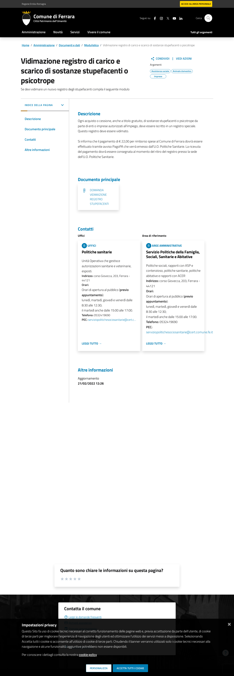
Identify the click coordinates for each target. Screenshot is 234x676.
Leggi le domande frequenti (83, 617)
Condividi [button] (160, 58)
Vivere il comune (98, 32)
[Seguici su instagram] (160, 18)
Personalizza (99, 668)
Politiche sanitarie (97, 252)
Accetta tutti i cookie (130, 668)
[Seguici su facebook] (153, 18)
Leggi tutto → (92, 343)
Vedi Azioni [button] (181, 58)
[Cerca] (208, 18)
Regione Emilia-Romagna (34, 4)
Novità (58, 32)
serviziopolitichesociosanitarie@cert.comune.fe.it (112, 319)
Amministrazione (34, 32)
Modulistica (91, 45)
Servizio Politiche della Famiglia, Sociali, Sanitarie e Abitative (173, 254)
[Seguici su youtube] (173, 18)
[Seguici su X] (166, 18)
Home (25, 45)
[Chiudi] (229, 624)
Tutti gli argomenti (201, 32)
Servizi (75, 32)
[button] (45, 105)
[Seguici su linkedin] (179, 18)
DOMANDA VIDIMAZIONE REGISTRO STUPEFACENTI (99, 197)
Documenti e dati (69, 45)
